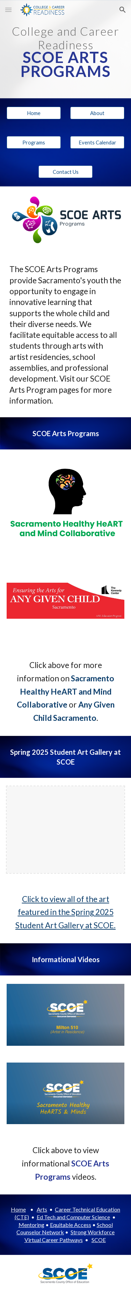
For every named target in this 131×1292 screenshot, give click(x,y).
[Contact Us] (65, 172)
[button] (8, 9)
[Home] (33, 113)
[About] (97, 113)
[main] (66, 49)
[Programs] (33, 142)
